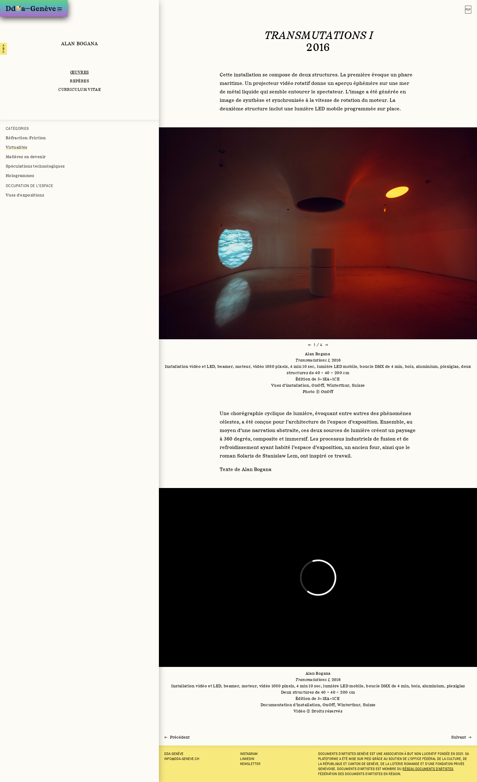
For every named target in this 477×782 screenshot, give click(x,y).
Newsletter (250, 764)
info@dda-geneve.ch (181, 759)
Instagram (249, 753)
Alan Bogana (79, 43)
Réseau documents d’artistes (427, 769)
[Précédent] (177, 737)
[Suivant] (461, 737)
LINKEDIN (247, 759)
